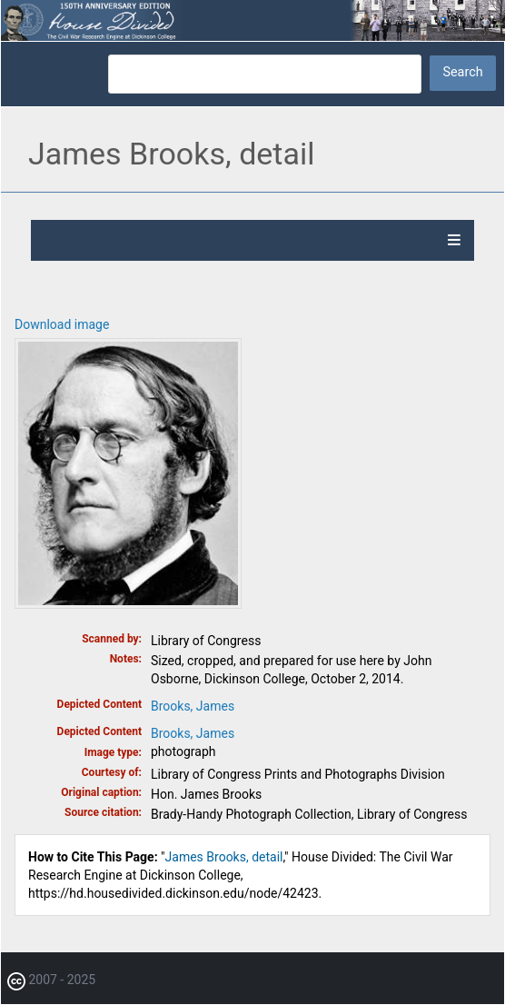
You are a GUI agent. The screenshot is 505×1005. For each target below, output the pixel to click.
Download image (62, 324)
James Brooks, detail (224, 857)
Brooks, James (192, 706)
